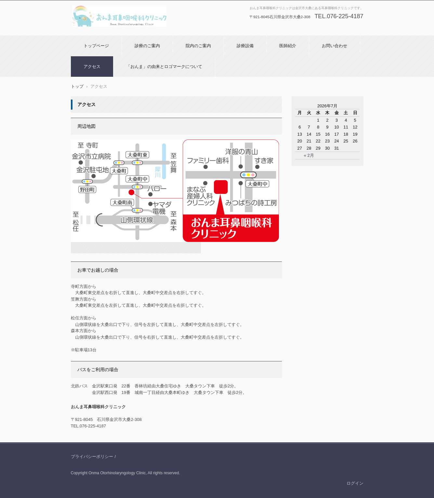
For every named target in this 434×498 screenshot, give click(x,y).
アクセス (92, 66)
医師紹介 (287, 45)
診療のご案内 (147, 45)
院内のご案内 (198, 45)
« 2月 (309, 155)
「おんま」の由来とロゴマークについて (164, 66)
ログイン (355, 483)
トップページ (96, 45)
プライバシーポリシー (92, 456)
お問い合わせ (334, 45)
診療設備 (245, 45)
